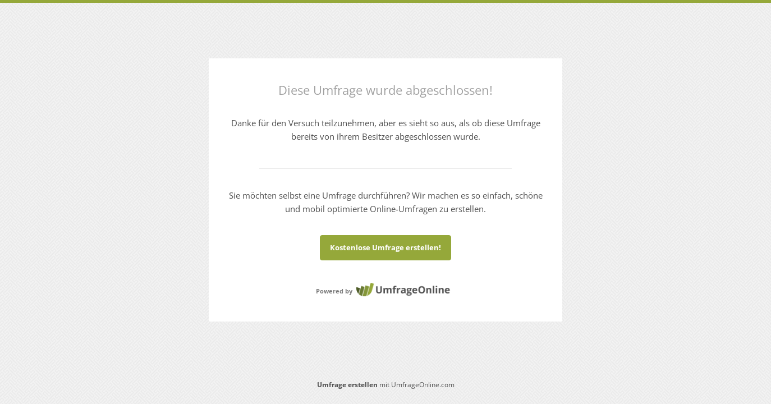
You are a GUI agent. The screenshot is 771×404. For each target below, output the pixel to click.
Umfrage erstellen (347, 384)
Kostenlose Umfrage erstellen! (385, 247)
